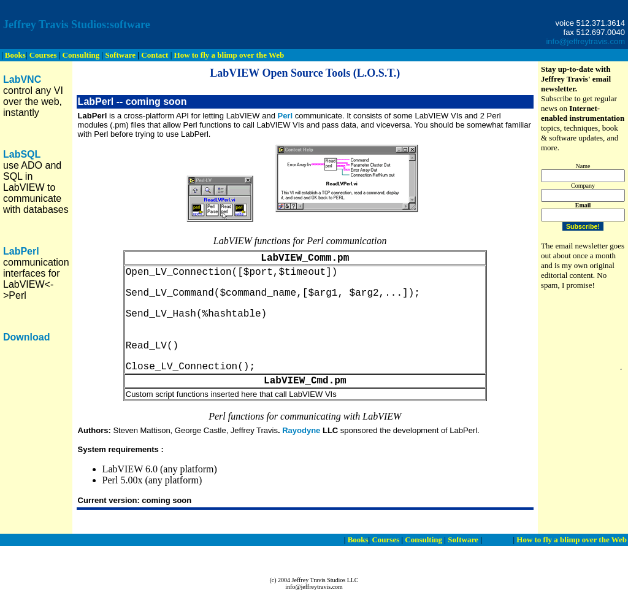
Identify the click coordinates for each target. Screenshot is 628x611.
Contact (497, 539)
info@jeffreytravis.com (585, 41)
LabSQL (21, 154)
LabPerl (21, 251)
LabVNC (22, 79)
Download (26, 337)
